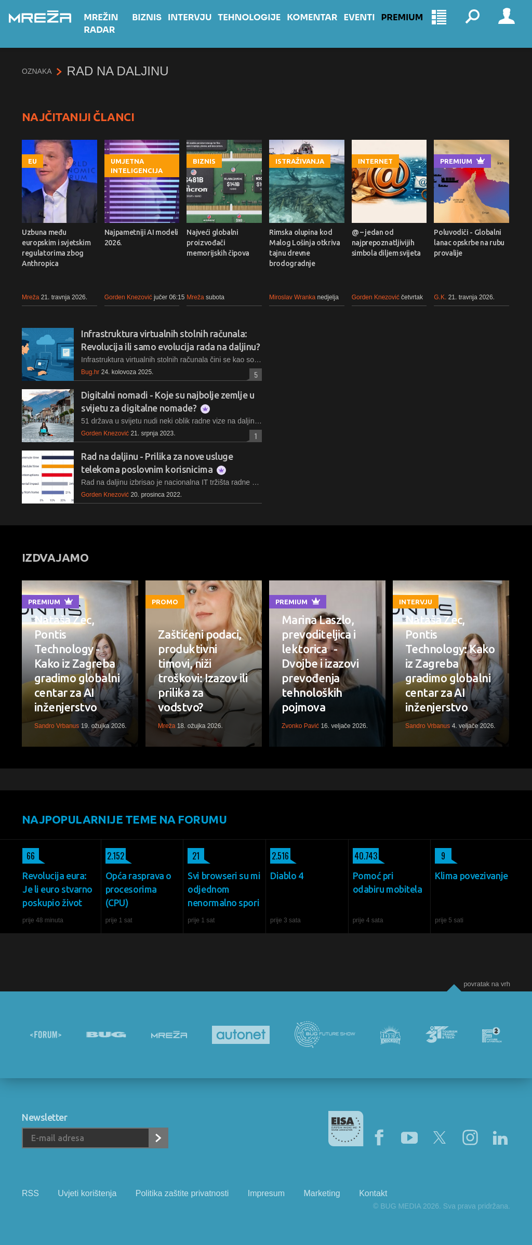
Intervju (197, 26)
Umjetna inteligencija (137, 165)
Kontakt (373, 1193)
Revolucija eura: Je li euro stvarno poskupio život (57, 889)
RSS (30, 1193)
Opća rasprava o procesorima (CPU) (138, 889)
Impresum (266, 1193)
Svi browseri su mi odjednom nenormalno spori (224, 889)
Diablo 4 (286, 875)
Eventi (366, 26)
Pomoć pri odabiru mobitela (387, 882)
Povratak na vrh (486, 984)
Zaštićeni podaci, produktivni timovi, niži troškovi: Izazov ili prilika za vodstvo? (202, 670)
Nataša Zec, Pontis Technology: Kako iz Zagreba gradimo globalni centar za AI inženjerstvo (450, 663)
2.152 (114, 856)
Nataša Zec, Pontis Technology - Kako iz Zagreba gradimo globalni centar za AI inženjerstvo (76, 663)
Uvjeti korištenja (87, 1193)
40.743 (365, 856)
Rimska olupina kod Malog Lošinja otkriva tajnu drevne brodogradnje (304, 248)
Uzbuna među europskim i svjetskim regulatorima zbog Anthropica (56, 248)
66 (28, 856)
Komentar (320, 26)
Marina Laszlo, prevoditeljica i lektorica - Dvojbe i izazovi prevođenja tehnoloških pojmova (320, 663)
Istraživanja (299, 161)
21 (194, 856)
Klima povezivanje (471, 875)
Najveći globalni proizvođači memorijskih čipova (218, 242)
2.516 (279, 856)
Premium (410, 26)
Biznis (154, 26)
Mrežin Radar (114, 33)
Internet (375, 161)
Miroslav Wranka (292, 297)
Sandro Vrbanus (56, 726)
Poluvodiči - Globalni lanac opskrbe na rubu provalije (469, 242)
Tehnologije (256, 26)
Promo (165, 601)
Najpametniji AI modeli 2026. (141, 237)
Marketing (321, 1193)
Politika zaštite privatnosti (182, 1193)
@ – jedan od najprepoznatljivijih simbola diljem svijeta (386, 242)
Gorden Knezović (128, 297)
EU (32, 161)
